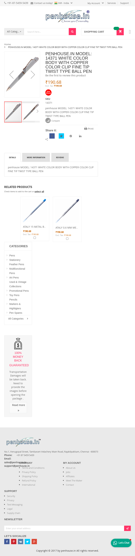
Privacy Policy (29, 472)
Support (124, 3)
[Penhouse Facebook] (6, 541)
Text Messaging (14, 504)
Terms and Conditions (33, 467)
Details (12, 157)
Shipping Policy (30, 476)
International (28, 484)
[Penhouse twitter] (27, 541)
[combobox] (46, 31)
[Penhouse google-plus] (34, 541)
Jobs (68, 472)
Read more (18, 407)
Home (7, 44)
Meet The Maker (74, 480)
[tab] (12, 157)
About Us (70, 467)
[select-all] (39, 191)
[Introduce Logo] (42, 439)
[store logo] (67, 16)
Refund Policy (29, 480)
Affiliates (70, 476)
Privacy (10, 500)
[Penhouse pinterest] (13, 541)
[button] (11, 74)
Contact (70, 484)
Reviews (60, 157)
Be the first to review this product (65, 75)
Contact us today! (42, 3)
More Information (36, 157)
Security (11, 496)
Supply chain (13, 513)
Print (89, 128)
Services (111, 3)
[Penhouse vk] (20, 541)
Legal (9, 508)
